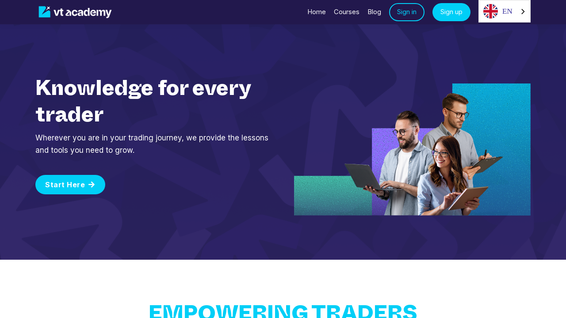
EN (497, 11)
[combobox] (504, 11)
